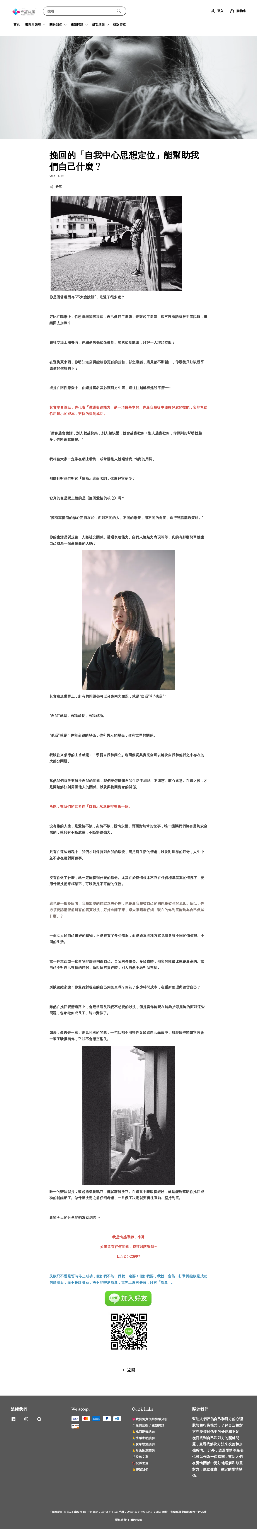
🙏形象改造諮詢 (143, 1450)
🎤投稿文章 (140, 1457)
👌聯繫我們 (140, 1469)
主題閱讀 (77, 24)
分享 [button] (55, 187)
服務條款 (136, 1520)
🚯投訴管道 (140, 1463)
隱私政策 (121, 1520)
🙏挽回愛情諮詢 (143, 1431)
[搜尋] (119, 11)
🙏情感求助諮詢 (143, 1438)
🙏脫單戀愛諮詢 (143, 1444)
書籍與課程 (33, 24)
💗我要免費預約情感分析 (150, 1419)
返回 (128, 1370)
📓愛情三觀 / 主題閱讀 (148, 1425)
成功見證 (98, 24)
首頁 (17, 24)
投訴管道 (119, 24)
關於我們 (55, 24)
